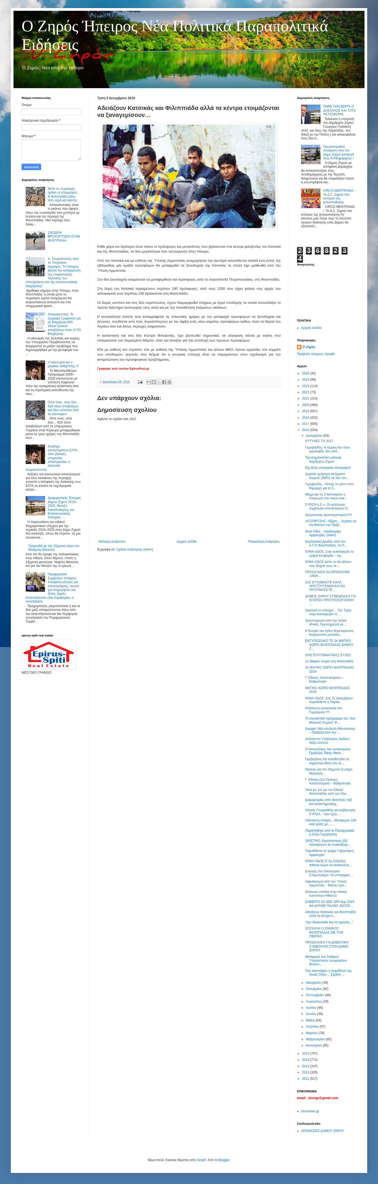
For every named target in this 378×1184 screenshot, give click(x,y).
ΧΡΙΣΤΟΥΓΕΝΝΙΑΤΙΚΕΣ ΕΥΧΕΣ (328, 655)
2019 (306, 411)
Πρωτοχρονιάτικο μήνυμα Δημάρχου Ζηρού (323, 459)
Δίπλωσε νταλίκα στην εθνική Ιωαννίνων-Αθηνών (326, 893)
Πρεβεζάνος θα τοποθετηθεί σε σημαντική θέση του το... (327, 761)
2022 (306, 392)
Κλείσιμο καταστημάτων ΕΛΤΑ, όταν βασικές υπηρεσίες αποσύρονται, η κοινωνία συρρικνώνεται (52, 458)
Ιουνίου (311, 1014)
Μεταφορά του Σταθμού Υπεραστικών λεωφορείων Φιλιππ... (326, 960)
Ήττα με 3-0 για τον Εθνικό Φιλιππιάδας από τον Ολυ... (327, 792)
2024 (306, 379)
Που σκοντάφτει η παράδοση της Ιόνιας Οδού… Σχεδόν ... (328, 972)
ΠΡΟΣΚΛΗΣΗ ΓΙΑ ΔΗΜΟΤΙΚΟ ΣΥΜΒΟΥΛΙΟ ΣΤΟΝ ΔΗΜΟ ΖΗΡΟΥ (327, 946)
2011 (306, 1078)
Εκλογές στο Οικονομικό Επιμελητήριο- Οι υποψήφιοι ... (329, 873)
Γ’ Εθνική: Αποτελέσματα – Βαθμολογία (324, 679)
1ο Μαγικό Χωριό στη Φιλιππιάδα (329, 661)
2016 (306, 430)
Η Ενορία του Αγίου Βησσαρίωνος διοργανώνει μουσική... (329, 632)
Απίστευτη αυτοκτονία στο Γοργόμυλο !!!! (323, 710)
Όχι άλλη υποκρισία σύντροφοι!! (328, 468)
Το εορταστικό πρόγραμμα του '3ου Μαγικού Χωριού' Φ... (330, 720)
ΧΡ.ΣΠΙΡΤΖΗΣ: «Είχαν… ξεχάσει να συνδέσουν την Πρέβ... (330, 523)
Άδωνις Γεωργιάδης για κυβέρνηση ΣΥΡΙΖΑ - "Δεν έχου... (330, 812)
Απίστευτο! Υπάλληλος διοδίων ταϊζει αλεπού (327, 741)
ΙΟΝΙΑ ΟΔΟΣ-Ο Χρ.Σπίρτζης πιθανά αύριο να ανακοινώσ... (328, 863)
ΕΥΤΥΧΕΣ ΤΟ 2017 (319, 441)
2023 (306, 386)
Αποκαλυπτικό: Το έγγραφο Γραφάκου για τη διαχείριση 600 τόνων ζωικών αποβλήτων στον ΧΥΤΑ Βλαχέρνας (64, 324)
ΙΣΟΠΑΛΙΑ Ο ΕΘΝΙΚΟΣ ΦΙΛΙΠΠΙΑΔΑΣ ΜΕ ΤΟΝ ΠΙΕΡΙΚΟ (324, 932)
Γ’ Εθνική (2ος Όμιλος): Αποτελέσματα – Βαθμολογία (327, 781)
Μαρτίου (312, 1033)
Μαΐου (311, 1020)
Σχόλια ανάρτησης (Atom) (134, 549)
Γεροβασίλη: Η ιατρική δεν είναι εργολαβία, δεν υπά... (327, 449)
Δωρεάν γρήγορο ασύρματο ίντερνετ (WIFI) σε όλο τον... (327, 476)
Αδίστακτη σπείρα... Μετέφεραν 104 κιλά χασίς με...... (330, 822)
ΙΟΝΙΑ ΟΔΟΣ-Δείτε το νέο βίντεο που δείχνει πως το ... (328, 563)
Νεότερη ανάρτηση (112, 541)
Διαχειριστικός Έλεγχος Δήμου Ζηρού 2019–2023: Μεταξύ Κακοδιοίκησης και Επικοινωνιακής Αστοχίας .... (64, 507)
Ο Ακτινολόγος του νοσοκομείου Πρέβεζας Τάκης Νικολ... (328, 751)
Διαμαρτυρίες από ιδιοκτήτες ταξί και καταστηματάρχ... (328, 802)
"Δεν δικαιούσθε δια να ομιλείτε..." (329, 922)
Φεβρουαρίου (316, 1039)
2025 (306, 373)
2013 (306, 1066)
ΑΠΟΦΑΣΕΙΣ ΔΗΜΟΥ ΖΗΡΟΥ (322, 1131)
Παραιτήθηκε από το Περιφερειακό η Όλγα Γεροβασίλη (329, 832)
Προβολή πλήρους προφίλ (316, 354)
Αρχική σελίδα (187, 541)
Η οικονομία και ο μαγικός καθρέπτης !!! (63, 364)
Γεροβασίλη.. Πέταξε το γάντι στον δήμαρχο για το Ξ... (329, 486)
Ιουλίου (311, 1008)
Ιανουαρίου (314, 1045)
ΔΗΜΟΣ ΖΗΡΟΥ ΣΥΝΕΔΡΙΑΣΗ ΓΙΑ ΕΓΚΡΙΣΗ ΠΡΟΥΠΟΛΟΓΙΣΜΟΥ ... (330, 600)
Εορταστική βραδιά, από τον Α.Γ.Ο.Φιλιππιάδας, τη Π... (326, 543)
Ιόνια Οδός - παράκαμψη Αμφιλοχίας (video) (323, 533)
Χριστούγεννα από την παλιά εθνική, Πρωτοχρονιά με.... (326, 622)
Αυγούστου (314, 1001)
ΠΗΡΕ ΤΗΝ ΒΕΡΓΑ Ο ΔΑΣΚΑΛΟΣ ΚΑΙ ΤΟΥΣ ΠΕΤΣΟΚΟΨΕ (339, 110)
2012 (306, 1072)
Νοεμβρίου (314, 983)
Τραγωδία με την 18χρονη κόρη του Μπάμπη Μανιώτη (53, 548)
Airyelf (201, 1160)
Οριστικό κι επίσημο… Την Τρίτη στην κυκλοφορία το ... (328, 612)
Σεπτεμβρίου (315, 995)
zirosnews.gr (310, 1111)
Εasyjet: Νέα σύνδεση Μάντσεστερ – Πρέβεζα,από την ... (330, 730)
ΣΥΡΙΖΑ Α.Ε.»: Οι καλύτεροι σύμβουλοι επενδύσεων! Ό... (327, 506)
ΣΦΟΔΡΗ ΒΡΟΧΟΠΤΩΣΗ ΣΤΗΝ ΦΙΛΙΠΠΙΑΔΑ (64, 236)
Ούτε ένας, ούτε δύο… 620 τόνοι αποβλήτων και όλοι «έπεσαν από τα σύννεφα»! (64, 408)
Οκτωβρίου (314, 989)
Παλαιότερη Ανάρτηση (263, 541)
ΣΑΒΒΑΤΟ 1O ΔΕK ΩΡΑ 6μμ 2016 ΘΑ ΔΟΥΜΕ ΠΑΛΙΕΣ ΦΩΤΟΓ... (329, 903)
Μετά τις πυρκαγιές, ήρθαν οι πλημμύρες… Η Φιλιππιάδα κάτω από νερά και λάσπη (64, 194)
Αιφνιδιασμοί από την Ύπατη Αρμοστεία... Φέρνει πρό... (326, 883)
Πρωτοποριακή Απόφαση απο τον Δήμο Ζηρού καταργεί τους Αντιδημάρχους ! (338, 152)
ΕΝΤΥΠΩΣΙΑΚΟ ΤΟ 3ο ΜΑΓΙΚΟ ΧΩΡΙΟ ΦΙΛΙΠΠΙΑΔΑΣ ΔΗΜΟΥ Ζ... (329, 644)
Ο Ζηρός (308, 347)
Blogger (224, 1160)
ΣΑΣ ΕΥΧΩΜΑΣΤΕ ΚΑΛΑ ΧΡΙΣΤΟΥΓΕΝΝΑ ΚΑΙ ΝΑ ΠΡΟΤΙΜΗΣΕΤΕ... (325, 586)
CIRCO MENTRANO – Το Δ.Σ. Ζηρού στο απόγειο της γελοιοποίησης (339, 196)
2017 (306, 424)
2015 (306, 1053)
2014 (306, 1060)
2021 (306, 398)
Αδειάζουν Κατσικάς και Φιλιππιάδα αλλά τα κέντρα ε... (330, 914)
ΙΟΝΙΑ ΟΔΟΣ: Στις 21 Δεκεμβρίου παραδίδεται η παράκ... (329, 700)
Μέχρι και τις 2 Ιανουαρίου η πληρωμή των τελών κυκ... (326, 496)
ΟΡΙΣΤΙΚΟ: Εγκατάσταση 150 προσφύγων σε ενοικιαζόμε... (328, 842)
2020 (306, 405)
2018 (306, 417)
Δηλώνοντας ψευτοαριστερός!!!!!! (328, 515)
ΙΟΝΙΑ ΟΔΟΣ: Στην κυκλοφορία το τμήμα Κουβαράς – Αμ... (329, 553)
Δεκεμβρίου (314, 436)
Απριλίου (313, 1026)
